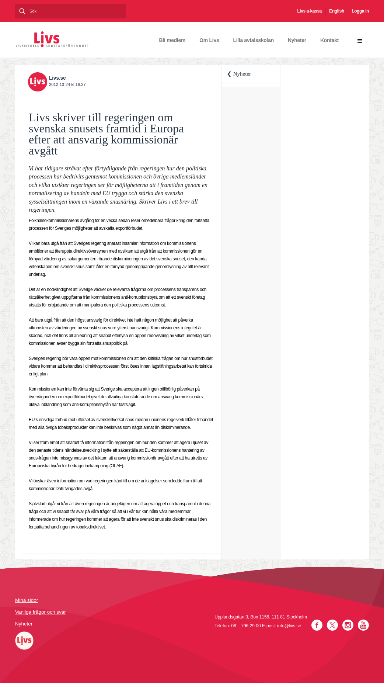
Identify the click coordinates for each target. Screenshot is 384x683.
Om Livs (209, 40)
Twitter (332, 625)
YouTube (363, 625)
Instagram (347, 625)
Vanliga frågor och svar (40, 612)
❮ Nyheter (239, 74)
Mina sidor (26, 600)
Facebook (316, 625)
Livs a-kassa (309, 11)
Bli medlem (172, 40)
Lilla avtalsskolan (253, 40)
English (336, 11)
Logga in (360, 11)
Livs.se (57, 78)
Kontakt (329, 40)
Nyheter (297, 40)
